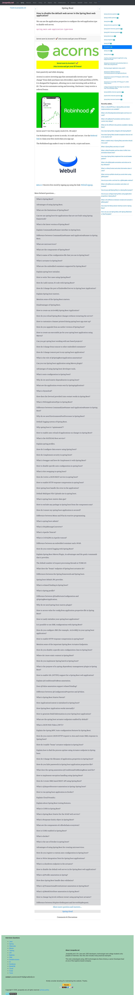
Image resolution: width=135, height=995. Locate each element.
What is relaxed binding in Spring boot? (52, 585)
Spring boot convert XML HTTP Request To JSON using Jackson (116, 82)
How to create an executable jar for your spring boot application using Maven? (64, 334)
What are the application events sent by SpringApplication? (60, 385)
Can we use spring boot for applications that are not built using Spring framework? (64, 217)
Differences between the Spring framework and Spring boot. (60, 574)
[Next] (99, 9)
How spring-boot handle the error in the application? (57, 488)
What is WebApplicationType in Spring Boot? (54, 402)
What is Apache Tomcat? (46, 532)
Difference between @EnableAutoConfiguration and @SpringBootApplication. (57, 597)
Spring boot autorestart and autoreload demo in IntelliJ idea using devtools (116, 63)
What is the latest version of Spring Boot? (53, 224)
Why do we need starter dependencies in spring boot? (57, 380)
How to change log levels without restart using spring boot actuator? (63, 897)
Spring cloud (67, 911)
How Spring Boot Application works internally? (55, 708)
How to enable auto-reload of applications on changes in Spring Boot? (64, 433)
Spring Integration (109, 40)
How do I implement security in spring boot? (54, 455)
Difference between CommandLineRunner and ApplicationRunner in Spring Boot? (66, 409)
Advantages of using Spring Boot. (49, 204)
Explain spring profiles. (45, 444)
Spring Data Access (110, 36)
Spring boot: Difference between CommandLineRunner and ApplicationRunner (115, 72)
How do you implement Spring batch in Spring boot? (57, 661)
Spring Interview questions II (112, 25)
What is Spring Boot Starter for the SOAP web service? (58, 814)
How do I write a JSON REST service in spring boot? (57, 477)
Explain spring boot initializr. (48, 272)
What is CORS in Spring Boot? (48, 808)
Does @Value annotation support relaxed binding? (56, 686)
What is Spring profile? (45, 590)
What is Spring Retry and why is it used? (112, 146)
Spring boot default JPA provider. (49, 579)
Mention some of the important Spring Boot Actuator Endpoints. (62, 644)
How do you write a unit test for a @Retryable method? (117, 180)
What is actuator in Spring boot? (49, 261)
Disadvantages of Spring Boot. (48, 305)
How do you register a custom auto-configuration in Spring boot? (62, 853)
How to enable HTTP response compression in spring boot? (60, 482)
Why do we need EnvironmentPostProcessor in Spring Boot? (60, 416)
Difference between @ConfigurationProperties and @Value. (60, 692)
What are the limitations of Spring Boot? (52, 210)
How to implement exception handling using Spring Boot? (59, 775)
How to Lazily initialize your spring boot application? (57, 619)
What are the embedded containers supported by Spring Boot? (61, 266)
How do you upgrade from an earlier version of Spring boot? (60, 327)
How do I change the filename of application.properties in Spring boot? (64, 759)
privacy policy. (44, 990)
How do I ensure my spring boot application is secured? (58, 510)
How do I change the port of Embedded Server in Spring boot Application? (66, 288)
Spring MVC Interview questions (113, 32)
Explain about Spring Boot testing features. (53, 803)
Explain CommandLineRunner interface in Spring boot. (58, 230)
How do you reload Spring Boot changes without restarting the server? (64, 316)
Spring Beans (108, 21)
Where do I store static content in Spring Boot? (55, 655)
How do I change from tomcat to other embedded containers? (61, 347)
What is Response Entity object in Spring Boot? (55, 820)
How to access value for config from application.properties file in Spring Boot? (65, 612)
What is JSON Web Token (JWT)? (49, 725)
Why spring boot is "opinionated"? (50, 427)
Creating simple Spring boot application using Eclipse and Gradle (115, 58)
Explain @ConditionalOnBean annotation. (53, 681)
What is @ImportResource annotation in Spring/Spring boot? (61, 786)
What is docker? (42, 836)
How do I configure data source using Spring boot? (56, 449)
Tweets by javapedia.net (18, 8)
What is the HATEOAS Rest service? (50, 438)
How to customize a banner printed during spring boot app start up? (63, 321)
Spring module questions (111, 17)
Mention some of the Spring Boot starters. (53, 299)
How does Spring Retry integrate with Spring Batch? (116, 131)
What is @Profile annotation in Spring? (52, 875)
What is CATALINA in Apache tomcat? (51, 538)
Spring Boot (108, 47)
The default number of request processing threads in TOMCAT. (61, 563)
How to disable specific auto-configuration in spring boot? (59, 466)
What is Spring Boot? (44, 199)
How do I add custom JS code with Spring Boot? (55, 283)
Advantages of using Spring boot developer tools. (56, 369)
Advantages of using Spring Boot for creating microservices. (60, 847)
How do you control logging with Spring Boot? (55, 549)
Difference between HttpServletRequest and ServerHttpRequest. (62, 902)
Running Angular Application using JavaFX (114, 68)
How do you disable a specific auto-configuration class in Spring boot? (64, 650)
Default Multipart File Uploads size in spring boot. (56, 493)
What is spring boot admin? (47, 521)
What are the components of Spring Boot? (53, 249)
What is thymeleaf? (44, 391)
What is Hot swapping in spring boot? (51, 471)
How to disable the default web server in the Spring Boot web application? (66, 869)
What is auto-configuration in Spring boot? (53, 374)
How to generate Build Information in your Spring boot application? (63, 714)
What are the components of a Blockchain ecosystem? (58, 825)
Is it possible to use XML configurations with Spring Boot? (59, 624)
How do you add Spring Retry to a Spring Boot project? (117, 190)
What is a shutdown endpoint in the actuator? (54, 864)
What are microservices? (46, 244)
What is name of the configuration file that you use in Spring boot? (62, 255)
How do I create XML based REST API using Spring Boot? (59, 781)
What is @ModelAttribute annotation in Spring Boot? (57, 891)
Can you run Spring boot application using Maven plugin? (59, 363)
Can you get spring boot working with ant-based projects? (59, 341)
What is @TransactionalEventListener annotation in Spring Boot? (62, 886)
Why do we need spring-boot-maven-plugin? (54, 605)
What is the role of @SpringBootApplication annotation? (59, 358)
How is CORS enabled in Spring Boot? (51, 831)
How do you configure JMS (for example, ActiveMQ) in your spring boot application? (65, 631)
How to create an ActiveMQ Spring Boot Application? (57, 310)
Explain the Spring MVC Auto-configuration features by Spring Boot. (63, 730)
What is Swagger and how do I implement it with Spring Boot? (61, 460)
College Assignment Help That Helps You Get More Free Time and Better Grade (116, 87)
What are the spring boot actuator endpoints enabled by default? (62, 719)
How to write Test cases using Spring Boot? (53, 277)
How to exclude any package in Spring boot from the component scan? (64, 504)
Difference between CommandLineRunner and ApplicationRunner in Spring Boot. (66, 237)
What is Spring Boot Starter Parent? (50, 697)
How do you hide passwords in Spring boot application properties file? (64, 764)
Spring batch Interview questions (113, 28)
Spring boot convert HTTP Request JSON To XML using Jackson (116, 77)
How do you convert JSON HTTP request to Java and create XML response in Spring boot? (67, 737)
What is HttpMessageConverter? (49, 527)
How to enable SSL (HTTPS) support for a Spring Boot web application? (65, 675)
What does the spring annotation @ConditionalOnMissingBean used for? (65, 770)
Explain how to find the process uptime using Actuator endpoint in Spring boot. (65, 751)
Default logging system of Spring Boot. (51, 422)
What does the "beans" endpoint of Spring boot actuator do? (60, 568)
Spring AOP (108, 43)
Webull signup (87, 185)
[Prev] (35, 9)
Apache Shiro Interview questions (113, 95)
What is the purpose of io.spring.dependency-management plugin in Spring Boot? (66, 668)
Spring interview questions (111, 14)
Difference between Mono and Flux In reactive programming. (61, 515)
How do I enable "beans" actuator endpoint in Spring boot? (59, 745)
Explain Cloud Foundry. (46, 797)
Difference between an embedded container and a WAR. (58, 543)
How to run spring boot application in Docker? (55, 792)
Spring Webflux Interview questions (114, 92)
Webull (39, 185)
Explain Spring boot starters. (48, 294)
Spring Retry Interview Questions (113, 99)
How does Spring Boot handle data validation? (55, 880)
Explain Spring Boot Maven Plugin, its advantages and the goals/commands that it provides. (66, 556)
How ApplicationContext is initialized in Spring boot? (58, 703)
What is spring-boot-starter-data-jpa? (51, 499)
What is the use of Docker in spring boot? (52, 842)
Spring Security (109, 54)
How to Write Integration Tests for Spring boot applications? (60, 858)
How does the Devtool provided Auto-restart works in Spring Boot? (63, 396)
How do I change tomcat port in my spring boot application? (60, 352)
